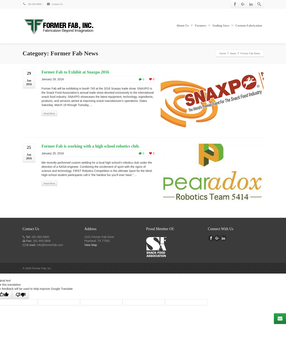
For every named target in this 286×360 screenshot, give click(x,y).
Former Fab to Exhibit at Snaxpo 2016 (75, 72)
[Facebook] (235, 4)
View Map (90, 245)
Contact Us (55, 4)
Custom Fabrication (249, 25)
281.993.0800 (32, 4)
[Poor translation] (20, 295)
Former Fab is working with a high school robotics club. (91, 146)
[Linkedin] (251, 4)
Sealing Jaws (222, 25)
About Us (184, 25)
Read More (49, 113)
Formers (202, 25)
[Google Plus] (243, 4)
